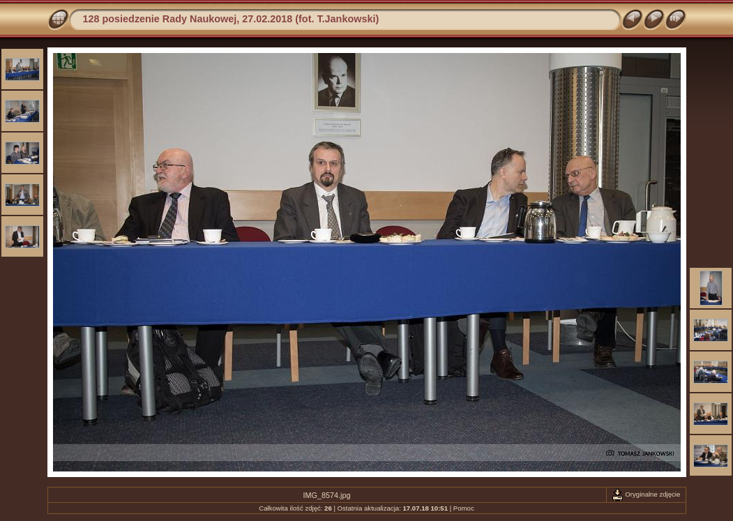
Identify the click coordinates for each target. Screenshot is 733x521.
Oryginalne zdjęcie (646, 494)
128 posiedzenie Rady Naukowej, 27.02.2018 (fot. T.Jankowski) (231, 18)
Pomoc (463, 508)
